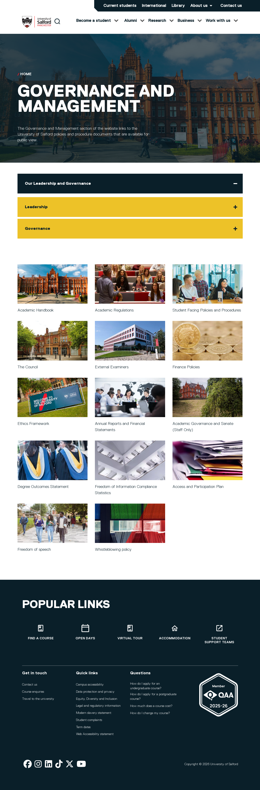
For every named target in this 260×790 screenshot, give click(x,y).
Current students (119, 6)
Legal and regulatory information (98, 705)
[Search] (57, 26)
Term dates (83, 727)
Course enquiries (33, 691)
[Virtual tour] (130, 632)
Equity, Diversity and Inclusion (96, 699)
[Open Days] (85, 632)
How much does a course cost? (151, 706)
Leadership (36, 212)
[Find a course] (40, 632)
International (154, 6)
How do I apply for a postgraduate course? (153, 697)
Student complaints (89, 720)
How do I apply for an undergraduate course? (145, 686)
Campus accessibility (90, 684)
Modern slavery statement (93, 713)
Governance (37, 233)
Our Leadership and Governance (58, 188)
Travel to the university (38, 699)
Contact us (231, 6)
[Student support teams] (219, 634)
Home (26, 79)
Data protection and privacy (95, 691)
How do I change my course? (150, 713)
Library (178, 6)
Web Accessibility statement (95, 734)
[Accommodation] (174, 632)
